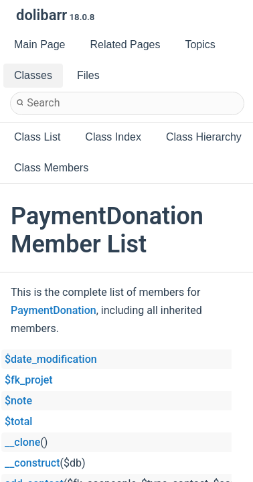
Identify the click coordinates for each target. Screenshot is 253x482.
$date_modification (51, 359)
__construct (32, 463)
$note (18, 400)
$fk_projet (29, 380)
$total (18, 421)
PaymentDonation (53, 310)
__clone (22, 442)
